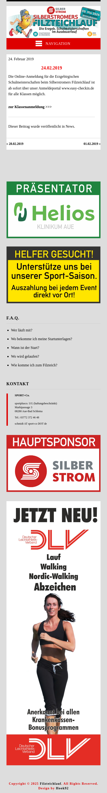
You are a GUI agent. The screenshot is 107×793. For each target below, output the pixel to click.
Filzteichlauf (50, 783)
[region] (53, 209)
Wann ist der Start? (25, 348)
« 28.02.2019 (15, 144)
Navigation (53, 43)
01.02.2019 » (92, 144)
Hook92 (62, 788)
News (70, 126)
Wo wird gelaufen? (25, 356)
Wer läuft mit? (21, 330)
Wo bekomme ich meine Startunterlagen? (41, 339)
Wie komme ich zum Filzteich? (34, 365)
